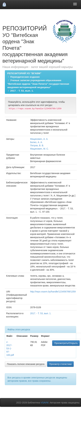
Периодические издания (25, 76)
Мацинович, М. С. (39, 148)
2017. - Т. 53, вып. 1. (22, 90)
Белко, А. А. (36, 142)
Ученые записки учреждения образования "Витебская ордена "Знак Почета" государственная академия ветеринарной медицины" (38, 84)
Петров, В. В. (37, 145)
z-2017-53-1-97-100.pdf (10, 348)
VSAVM (44, 402)
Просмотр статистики (60, 364)
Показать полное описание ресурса (25, 364)
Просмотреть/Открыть (66, 343)
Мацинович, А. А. (39, 139)
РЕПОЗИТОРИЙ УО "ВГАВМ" (24, 73)
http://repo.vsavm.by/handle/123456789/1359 (53, 291)
